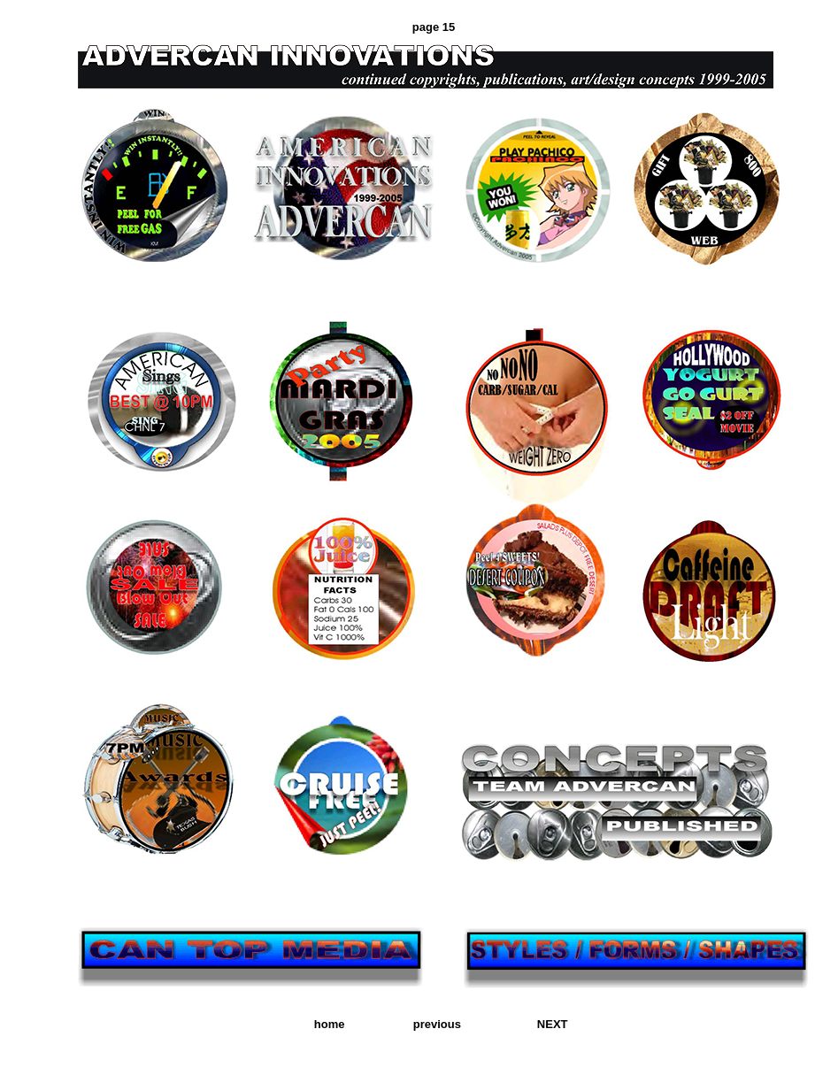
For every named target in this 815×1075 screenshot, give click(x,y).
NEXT (552, 1024)
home (329, 1024)
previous (437, 1024)
